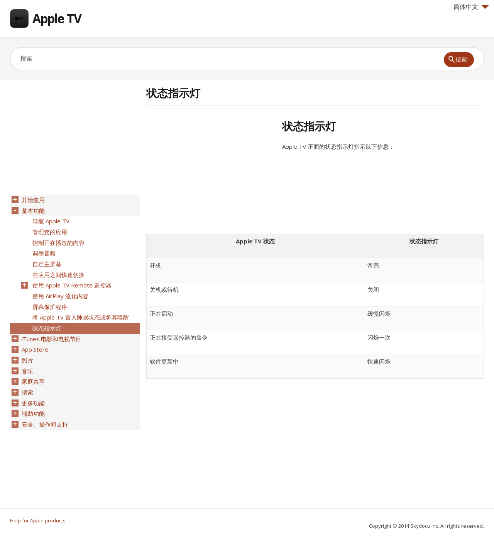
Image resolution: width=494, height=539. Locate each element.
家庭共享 (32, 370)
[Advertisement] (211, 173)
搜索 (26, 380)
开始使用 (32, 200)
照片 (26, 350)
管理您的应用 (49, 230)
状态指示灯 (46, 320)
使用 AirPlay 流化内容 (60, 290)
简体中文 (471, 6)
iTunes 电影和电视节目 (51, 330)
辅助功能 (32, 401)
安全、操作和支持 (44, 411)
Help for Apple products (38, 520)
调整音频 (43, 250)
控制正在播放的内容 (58, 240)
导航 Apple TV (50, 220)
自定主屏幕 (46, 260)
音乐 (26, 360)
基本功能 (32, 210)
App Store (34, 340)
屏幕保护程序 (49, 300)
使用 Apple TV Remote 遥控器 (71, 280)
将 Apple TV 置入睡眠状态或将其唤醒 (80, 310)
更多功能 (32, 390)
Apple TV (56, 18)
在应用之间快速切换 (58, 270)
